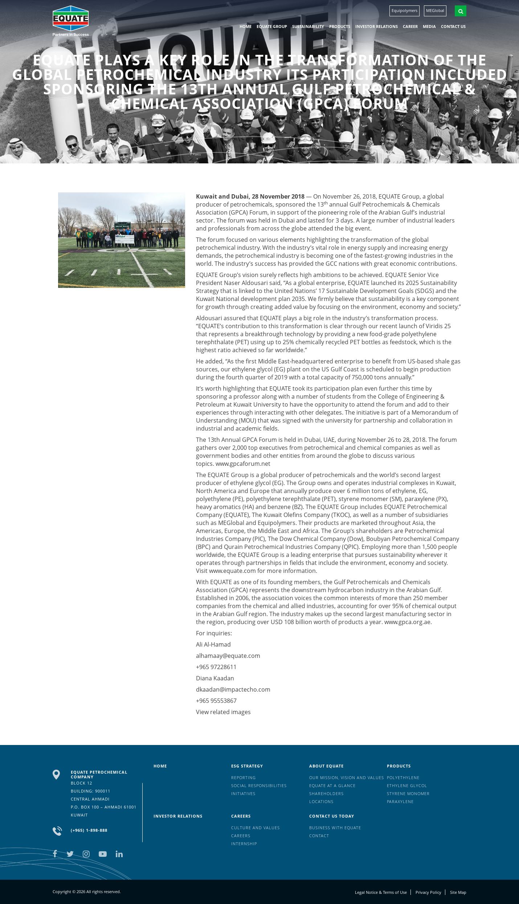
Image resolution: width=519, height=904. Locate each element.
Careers (241, 816)
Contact (319, 835)
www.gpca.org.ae (407, 622)
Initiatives (243, 793)
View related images (223, 712)
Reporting (243, 777)
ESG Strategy (247, 766)
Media (429, 26)
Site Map (458, 892)
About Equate (326, 766)
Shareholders (326, 793)
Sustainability (308, 26)
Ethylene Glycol (407, 785)
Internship (244, 843)
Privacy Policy (428, 892)
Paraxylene (400, 801)
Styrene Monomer (408, 793)
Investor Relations (376, 26)
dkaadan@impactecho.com (233, 689)
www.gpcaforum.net (243, 464)
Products (339, 26)
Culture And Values (255, 827)
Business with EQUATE (335, 827)
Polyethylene (403, 777)
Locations (321, 801)
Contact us (453, 26)
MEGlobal (435, 10)
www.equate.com (232, 571)
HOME (246, 26)
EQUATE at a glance (332, 785)
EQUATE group (272, 26)
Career (410, 26)
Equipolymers (404, 10)
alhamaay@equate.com (228, 656)
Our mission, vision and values (346, 777)
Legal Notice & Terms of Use (381, 892)
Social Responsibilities (259, 785)
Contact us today (331, 816)
